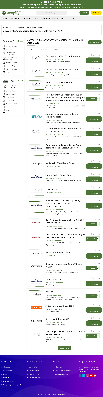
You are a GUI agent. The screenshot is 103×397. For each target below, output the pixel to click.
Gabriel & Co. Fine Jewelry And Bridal (11, 87)
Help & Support (66, 18)
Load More (64, 348)
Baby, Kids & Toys (12, 46)
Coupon (43, 50)
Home (5, 18)
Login (84, 13)
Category (25, 18)
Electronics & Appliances (10, 53)
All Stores (13, 18)
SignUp (96, 13)
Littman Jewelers (12, 107)
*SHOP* (36, 18)
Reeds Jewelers (11, 104)
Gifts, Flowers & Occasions (11, 58)
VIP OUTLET (10, 100)
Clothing (9, 49)
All (32, 50)
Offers (56, 50)
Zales (8, 110)
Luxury (8, 72)
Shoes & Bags (10, 66)
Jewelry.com (10, 94)
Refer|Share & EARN (48, 18)
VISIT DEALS (94, 42)
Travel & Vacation (12, 69)
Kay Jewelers (10, 91)
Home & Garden (11, 63)
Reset (20, 41)
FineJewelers (10, 97)
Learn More (77, 7)
